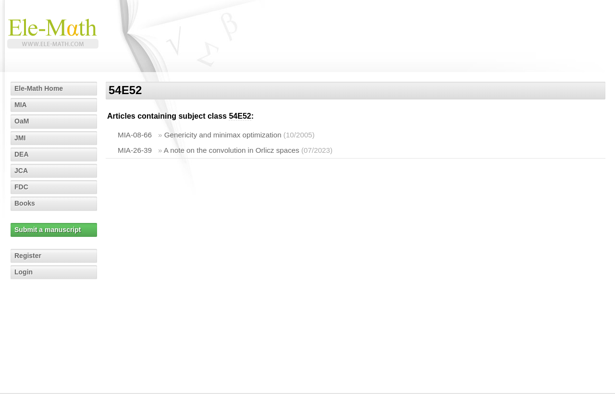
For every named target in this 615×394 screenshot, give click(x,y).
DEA (21, 154)
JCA (21, 170)
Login (23, 272)
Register (27, 255)
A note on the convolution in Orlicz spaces (231, 150)
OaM (21, 121)
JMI (19, 138)
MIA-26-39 (135, 150)
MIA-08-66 (135, 135)
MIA (20, 105)
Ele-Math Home (38, 88)
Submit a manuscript (47, 230)
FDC (21, 187)
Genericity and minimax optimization (223, 135)
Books (24, 203)
